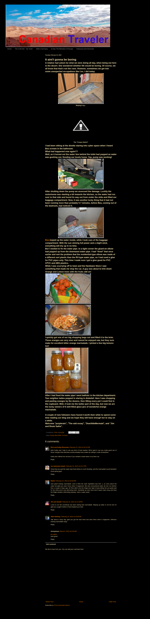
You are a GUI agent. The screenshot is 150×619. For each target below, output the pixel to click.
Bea (47, 240)
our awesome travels (58, 466)
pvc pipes (54, 534)
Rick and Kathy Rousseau (60, 447)
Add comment (51, 544)
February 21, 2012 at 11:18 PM (72, 502)
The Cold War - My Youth (24, 49)
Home (9, 49)
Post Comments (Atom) (62, 605)
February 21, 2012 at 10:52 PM (66, 481)
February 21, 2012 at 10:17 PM (76, 466)
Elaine (53, 481)
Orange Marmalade (55, 435)
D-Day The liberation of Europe (62, 49)
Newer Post (49, 602)
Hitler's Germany (42, 49)
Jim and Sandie (56, 502)
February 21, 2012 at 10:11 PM (80, 447)
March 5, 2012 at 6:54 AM (68, 531)
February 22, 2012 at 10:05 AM (71, 516)
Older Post (112, 602)
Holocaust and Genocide (85, 49)
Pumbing (64, 435)
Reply (52, 459)
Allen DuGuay (55, 516)
